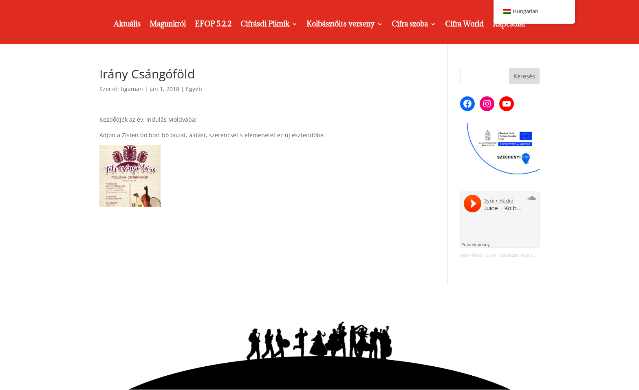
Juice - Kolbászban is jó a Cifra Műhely (521, 255)
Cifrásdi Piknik (264, 25)
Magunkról (168, 25)
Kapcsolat (509, 25)
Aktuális (127, 25)
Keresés (524, 76)
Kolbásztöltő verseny (340, 25)
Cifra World (464, 25)
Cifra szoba (410, 25)
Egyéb (194, 89)
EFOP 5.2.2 (213, 25)
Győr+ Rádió (471, 255)
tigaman (132, 89)
